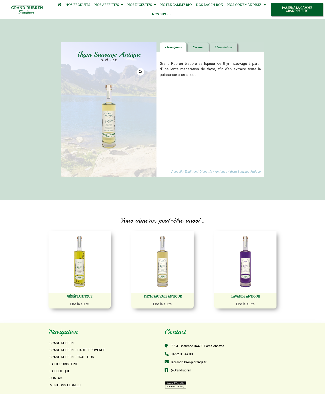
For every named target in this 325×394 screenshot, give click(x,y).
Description (173, 47)
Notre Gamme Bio (176, 5)
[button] (297, 9)
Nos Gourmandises (246, 5)
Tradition (191, 172)
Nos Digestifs (141, 5)
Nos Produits (77, 5)
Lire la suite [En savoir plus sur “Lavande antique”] (245, 304)
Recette (198, 47)
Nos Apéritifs (108, 5)
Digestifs (206, 172)
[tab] (173, 47)
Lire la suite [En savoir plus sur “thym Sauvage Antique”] (162, 304)
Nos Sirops (161, 14)
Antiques (221, 172)
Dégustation (223, 47)
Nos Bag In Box (209, 5)
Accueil (176, 172)
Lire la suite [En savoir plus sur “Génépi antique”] (79, 304)
